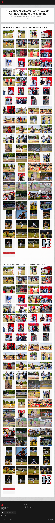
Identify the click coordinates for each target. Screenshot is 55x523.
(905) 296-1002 (26, 506)
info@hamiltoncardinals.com (29, 507)
